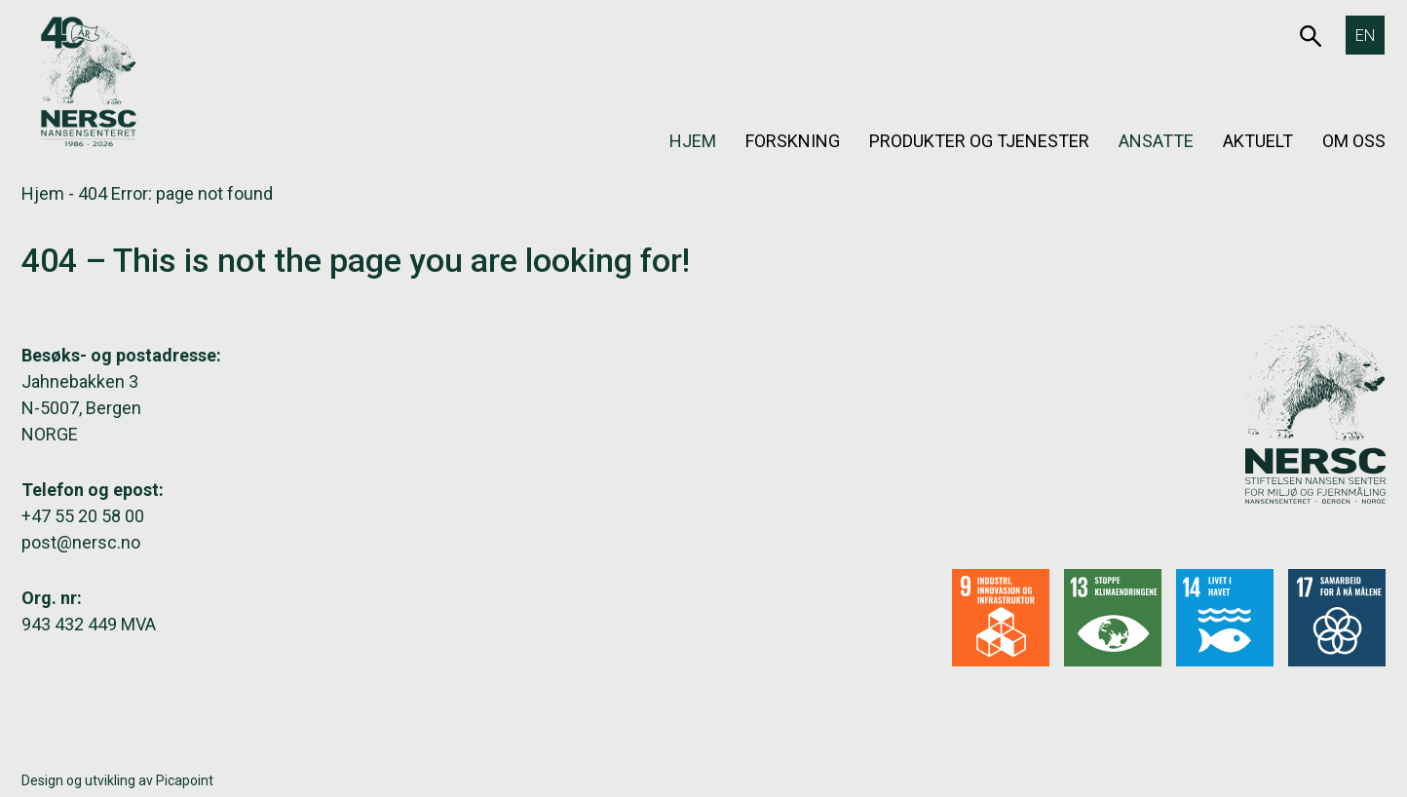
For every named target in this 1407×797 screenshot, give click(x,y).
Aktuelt (1258, 141)
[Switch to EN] (1365, 35)
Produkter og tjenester (979, 141)
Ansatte (1156, 141)
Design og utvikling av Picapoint (117, 780)
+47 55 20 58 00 (82, 516)
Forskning (792, 141)
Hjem (692, 141)
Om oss (1354, 141)
